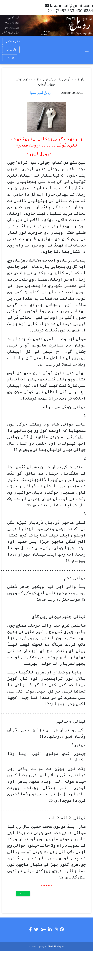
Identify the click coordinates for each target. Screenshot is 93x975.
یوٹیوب (10, 57)
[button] (7, 25)
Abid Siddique (55, 946)
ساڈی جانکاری (13, 41)
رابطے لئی (11, 49)
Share (23, 893)
